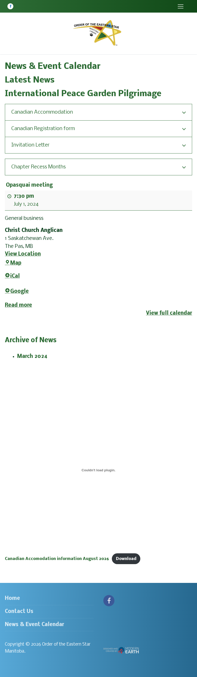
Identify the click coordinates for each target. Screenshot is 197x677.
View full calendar (169, 313)
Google (17, 291)
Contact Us (19, 611)
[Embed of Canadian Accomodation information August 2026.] (98, 470)
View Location (23, 254)
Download (126, 559)
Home (12, 598)
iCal (12, 276)
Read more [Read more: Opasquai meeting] (18, 305)
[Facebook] (10, 6)
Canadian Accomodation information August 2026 (57, 559)
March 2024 (32, 356)
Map (13, 263)
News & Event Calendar (34, 624)
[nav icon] (180, 6)
